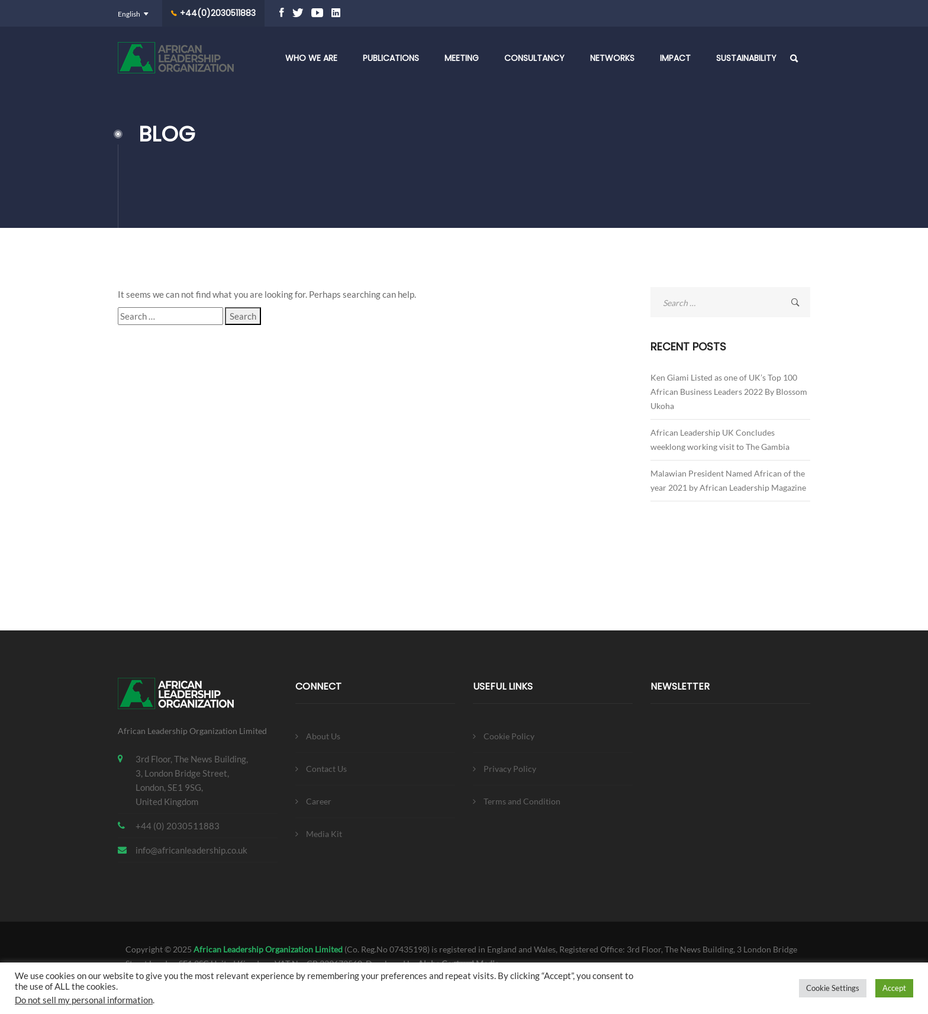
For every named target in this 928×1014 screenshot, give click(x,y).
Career (318, 801)
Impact (675, 58)
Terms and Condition (522, 801)
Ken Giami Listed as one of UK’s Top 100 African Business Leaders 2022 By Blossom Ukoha (728, 391)
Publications (391, 58)
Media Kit (324, 834)
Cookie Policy (509, 736)
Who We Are (311, 58)
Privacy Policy (510, 769)
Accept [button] (894, 988)
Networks (612, 58)
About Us (323, 736)
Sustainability (746, 58)
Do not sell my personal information (84, 1000)
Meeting (461, 58)
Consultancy (534, 58)
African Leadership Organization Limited (268, 949)
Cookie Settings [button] (832, 988)
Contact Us (326, 769)
